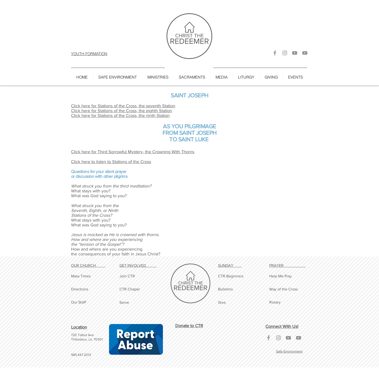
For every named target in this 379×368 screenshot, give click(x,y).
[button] (158, 77)
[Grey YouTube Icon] (295, 53)
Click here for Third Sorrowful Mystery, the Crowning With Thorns (132, 151)
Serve (124, 302)
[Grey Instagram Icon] (285, 53)
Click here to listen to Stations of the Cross (111, 161)
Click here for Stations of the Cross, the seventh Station (123, 105)
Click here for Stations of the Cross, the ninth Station (120, 115)
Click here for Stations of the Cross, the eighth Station (121, 110)
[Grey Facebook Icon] (275, 53)
